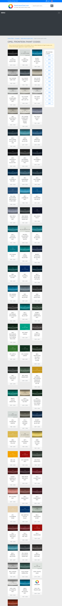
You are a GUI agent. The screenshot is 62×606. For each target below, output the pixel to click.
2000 (49, 77)
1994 (49, 99)
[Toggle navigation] (59, 12)
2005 (49, 59)
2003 (49, 66)
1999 (49, 81)
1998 (49, 85)
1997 (49, 88)
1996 (49, 92)
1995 (49, 96)
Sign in (48, 1)
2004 (49, 63)
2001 (49, 74)
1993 (49, 103)
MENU (3, 13)
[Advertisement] (31, 24)
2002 (49, 70)
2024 (49, 55)
